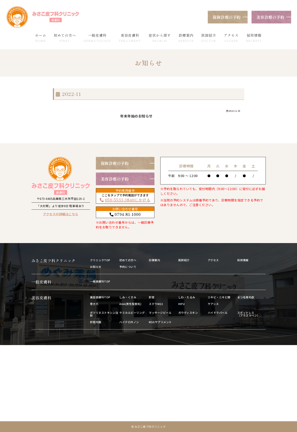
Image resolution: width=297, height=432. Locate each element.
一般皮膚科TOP (100, 281)
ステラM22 (156, 303)
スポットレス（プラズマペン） (248, 314)
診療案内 (154, 260)
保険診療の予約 (227, 17)
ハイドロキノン (129, 322)
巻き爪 (94, 303)
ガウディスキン (188, 312)
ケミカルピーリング (132, 312)
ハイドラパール (218, 312)
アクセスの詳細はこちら (60, 214)
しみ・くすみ (127, 297)
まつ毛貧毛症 (245, 297)
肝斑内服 (95, 322)
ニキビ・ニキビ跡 (219, 297)
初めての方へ (127, 260)
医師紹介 (184, 260)
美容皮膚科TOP (100, 297)
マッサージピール (160, 312)
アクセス (213, 260)
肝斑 (151, 297)
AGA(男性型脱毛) (130, 303)
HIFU (181, 303)
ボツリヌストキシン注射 (104, 314)
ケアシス (213, 303)
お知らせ (95, 266)
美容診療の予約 (270, 17)
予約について (127, 266)
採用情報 (243, 260)
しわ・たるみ (186, 297)
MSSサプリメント (160, 322)
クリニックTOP (100, 260)
